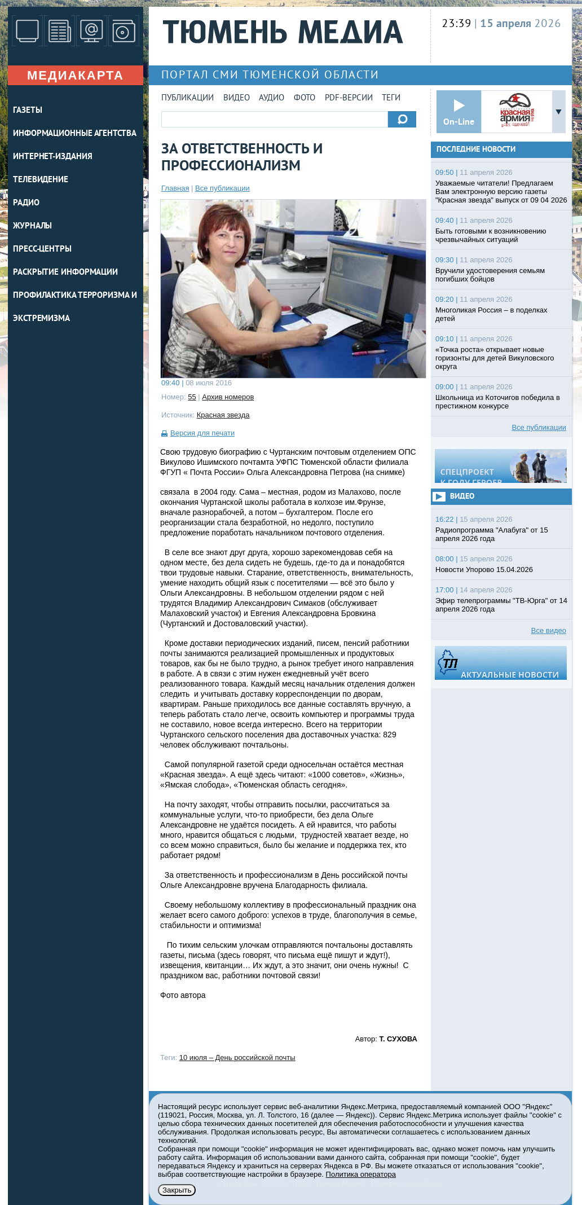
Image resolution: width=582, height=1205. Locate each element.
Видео (236, 98)
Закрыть (176, 1190)
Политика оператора (361, 1174)
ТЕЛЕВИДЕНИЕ (40, 180)
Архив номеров (228, 397)
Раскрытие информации (65, 272)
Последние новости (475, 150)
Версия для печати (202, 433)
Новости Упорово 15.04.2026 (484, 569)
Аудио (271, 98)
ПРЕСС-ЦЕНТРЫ (42, 249)
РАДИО (26, 203)
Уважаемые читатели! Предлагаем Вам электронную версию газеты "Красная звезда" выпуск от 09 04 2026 (501, 191)
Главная (175, 188)
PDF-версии (349, 98)
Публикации (187, 98)
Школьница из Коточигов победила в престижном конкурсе (497, 401)
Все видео (548, 630)
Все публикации (222, 188)
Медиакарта (75, 75)
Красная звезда (223, 415)
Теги (391, 98)
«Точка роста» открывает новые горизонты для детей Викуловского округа (494, 358)
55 (192, 397)
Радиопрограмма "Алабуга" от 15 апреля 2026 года (491, 534)
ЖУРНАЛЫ (32, 226)
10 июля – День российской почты (237, 1057)
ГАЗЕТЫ (27, 110)
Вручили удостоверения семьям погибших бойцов (490, 274)
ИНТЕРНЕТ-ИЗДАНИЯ (52, 157)
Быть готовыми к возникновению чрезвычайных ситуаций (490, 235)
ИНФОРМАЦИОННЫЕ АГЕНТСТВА (74, 134)
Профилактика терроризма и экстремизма (75, 307)
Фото (304, 98)
